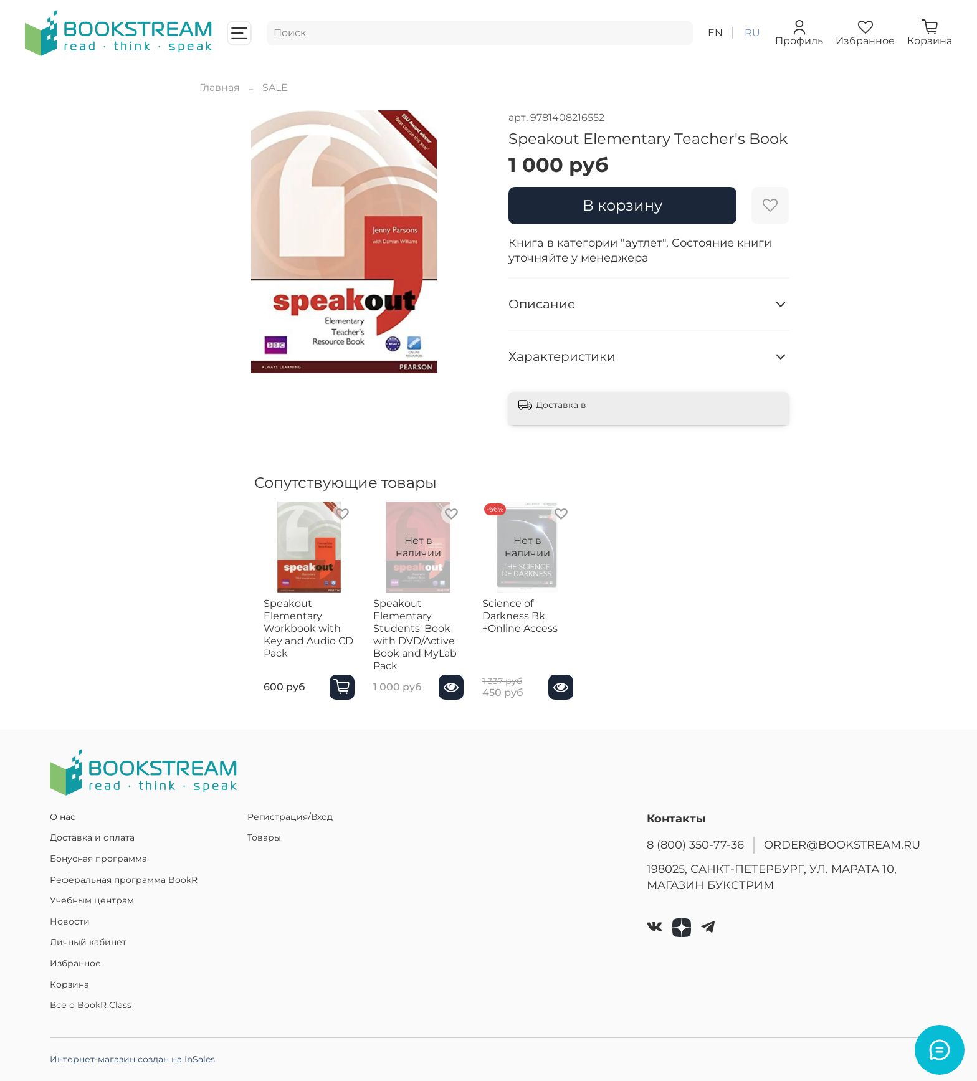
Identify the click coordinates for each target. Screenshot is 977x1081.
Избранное (75, 963)
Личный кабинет (88, 942)
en (715, 33)
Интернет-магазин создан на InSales (132, 1059)
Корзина (69, 984)
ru (752, 33)
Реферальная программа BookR (124, 879)
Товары (264, 837)
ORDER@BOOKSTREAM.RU (842, 844)
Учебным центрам (92, 900)
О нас (62, 816)
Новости (70, 921)
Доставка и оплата (92, 837)
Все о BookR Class (90, 1005)
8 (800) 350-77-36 (695, 844)
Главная (219, 87)
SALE (275, 87)
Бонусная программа (98, 858)
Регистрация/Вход (290, 816)
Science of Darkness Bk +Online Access (548, 622)
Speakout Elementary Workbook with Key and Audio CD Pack (303, 634)
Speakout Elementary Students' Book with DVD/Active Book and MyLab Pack (427, 641)
